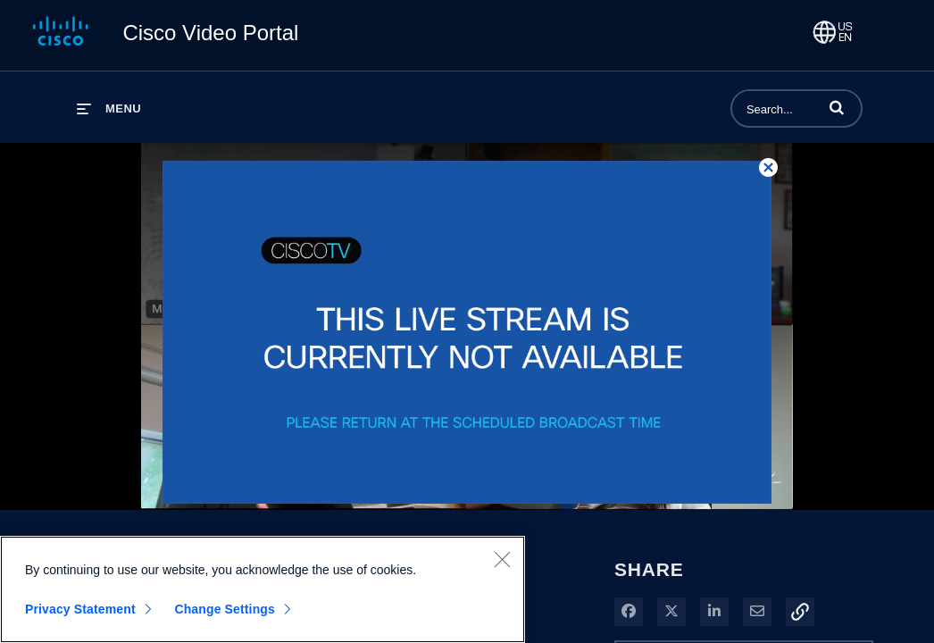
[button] (837, 107)
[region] (262, 589)
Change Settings (224, 609)
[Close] (502, 559)
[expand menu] (108, 108)
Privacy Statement (80, 609)
